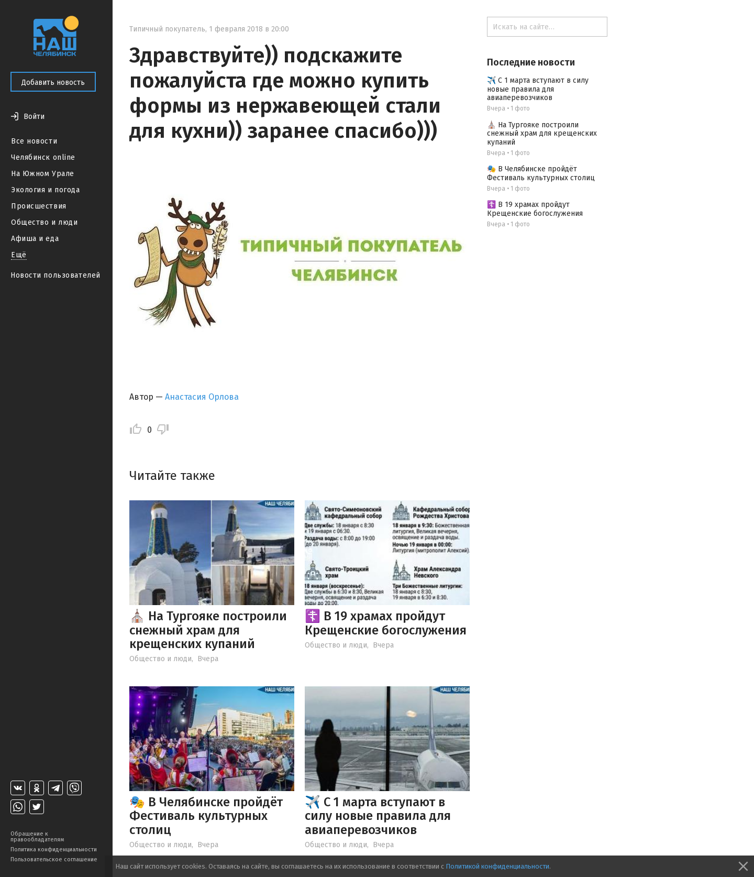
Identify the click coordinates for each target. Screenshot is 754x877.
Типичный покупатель (167, 29)
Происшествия (38, 206)
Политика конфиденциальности (53, 849)
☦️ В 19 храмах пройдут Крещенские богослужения (386, 623)
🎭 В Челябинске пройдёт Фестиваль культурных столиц (206, 816)
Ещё (19, 254)
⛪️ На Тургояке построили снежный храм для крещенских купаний (208, 630)
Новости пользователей (55, 275)
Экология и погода (45, 189)
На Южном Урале (42, 173)
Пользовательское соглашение (53, 859)
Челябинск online (43, 157)
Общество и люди (44, 222)
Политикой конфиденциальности (497, 866)
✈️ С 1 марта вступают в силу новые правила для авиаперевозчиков (378, 816)
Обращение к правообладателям (37, 836)
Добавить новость (53, 82)
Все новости (34, 141)
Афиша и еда (35, 238)
